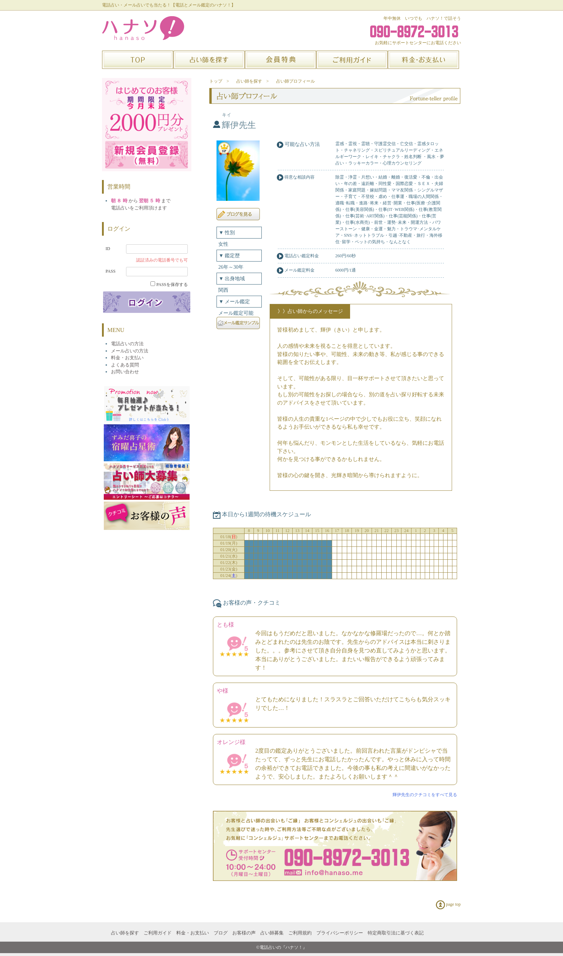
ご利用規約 (300, 933)
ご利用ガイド (158, 933)
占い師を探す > (252, 81)
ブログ (221, 933)
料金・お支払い (192, 933)
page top (448, 904)
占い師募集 (272, 933)
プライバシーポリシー (339, 933)
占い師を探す (125, 933)
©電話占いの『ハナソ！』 (281, 947)
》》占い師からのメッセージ (310, 311)
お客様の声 (244, 933)
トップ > (219, 81)
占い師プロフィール (295, 81)
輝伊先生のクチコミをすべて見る (424, 794)
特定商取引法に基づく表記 (396, 933)
